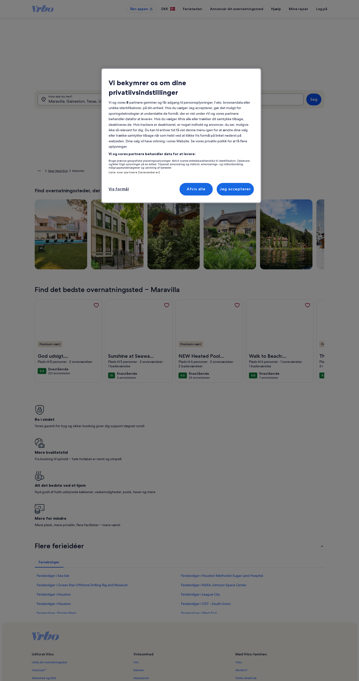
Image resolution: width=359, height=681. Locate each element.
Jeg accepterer (235, 189)
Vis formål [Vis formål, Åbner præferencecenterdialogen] (119, 189)
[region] (181, 135)
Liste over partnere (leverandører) (134, 172)
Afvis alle (196, 189)
